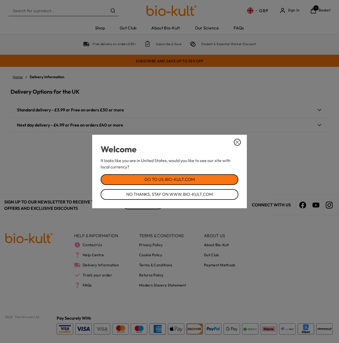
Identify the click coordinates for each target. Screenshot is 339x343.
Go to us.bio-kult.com (169, 179)
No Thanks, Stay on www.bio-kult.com (169, 194)
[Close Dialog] (237, 142)
